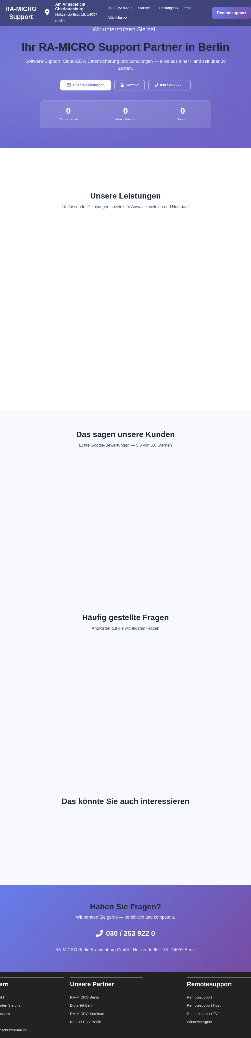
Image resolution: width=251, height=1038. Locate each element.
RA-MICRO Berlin (56, 997)
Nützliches (116, 18)
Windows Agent (227, 1022)
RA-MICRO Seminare (60, 1014)
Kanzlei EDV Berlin (58, 1022)
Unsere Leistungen (81, 86)
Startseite (145, 8)
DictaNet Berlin (54, 1005)
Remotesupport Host (231, 1005)
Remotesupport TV (229, 1014)
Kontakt (129, 86)
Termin (187, 8)
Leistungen (167, 8)
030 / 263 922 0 (120, 8)
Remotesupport (231, 13)
